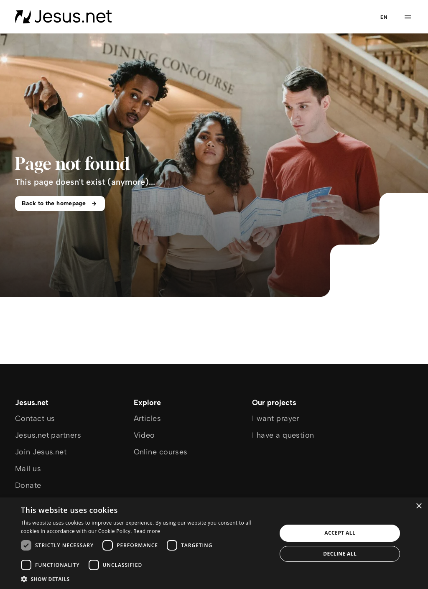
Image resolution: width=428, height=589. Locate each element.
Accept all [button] (339, 532)
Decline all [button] (340, 553)
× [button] (418, 506)
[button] (145, 579)
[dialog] (214, 543)
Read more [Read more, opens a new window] (146, 531)
